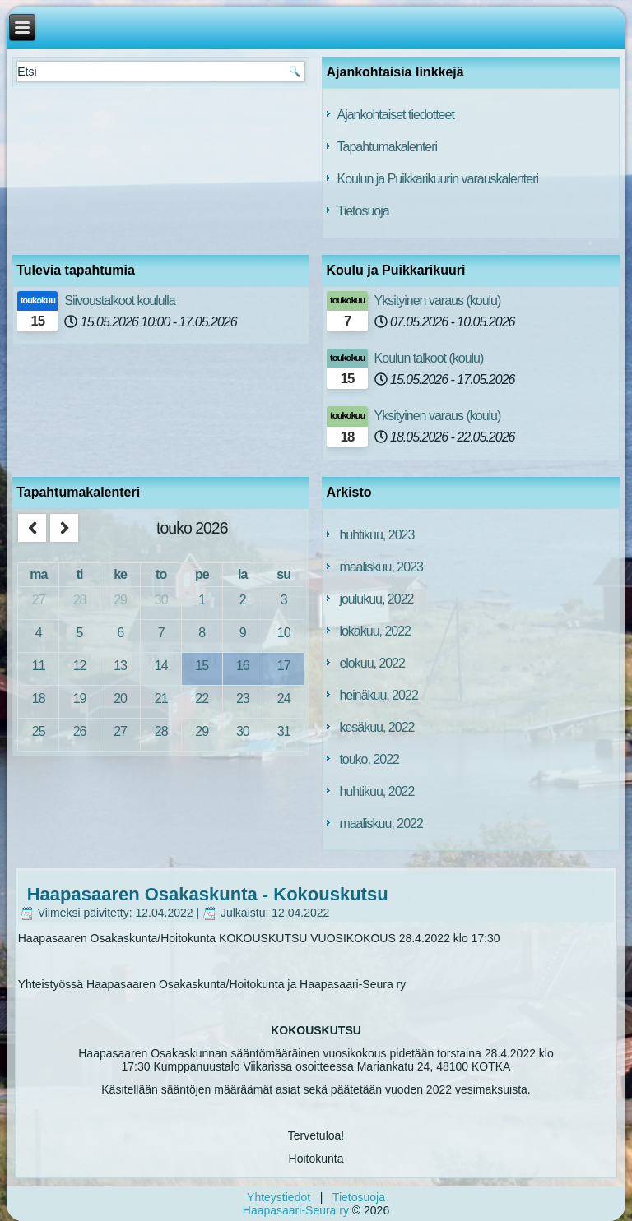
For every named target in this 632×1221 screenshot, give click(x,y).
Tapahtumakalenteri (387, 147)
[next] (64, 528)
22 (201, 698)
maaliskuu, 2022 (381, 823)
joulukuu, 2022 (376, 599)
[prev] (32, 528)
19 (79, 698)
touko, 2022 (369, 759)
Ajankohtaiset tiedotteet (395, 115)
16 (242, 666)
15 (201, 666)
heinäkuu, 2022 (378, 695)
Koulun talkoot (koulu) (429, 358)
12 (79, 666)
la (242, 574)
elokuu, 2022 (372, 663)
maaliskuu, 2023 (381, 567)
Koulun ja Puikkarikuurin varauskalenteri (437, 179)
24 (283, 698)
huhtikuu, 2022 (376, 791)
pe (202, 574)
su (283, 574)
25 (38, 731)
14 (161, 666)
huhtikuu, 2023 (376, 535)
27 (38, 600)
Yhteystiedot (278, 1197)
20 (120, 698)
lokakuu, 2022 (375, 631)
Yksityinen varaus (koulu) (437, 301)
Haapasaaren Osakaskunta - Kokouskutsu (207, 894)
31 (283, 731)
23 (242, 698)
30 (161, 600)
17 (283, 666)
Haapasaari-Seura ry (296, 1210)
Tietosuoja (362, 211)
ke (120, 574)
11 (38, 666)
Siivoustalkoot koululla (119, 301)
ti (80, 574)
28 (79, 600)
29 (120, 600)
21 (161, 698)
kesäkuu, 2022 (376, 727)
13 (120, 666)
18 (38, 698)
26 (79, 731)
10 (283, 633)
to (161, 574)
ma (38, 574)
